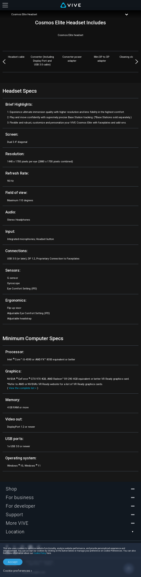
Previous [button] (4, 61)
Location (70, 532)
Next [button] (136, 61)
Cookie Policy (39, 553)
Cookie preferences (16, 570)
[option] (16, 61)
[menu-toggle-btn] (5, 5)
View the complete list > (23, 388)
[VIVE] (70, 5)
